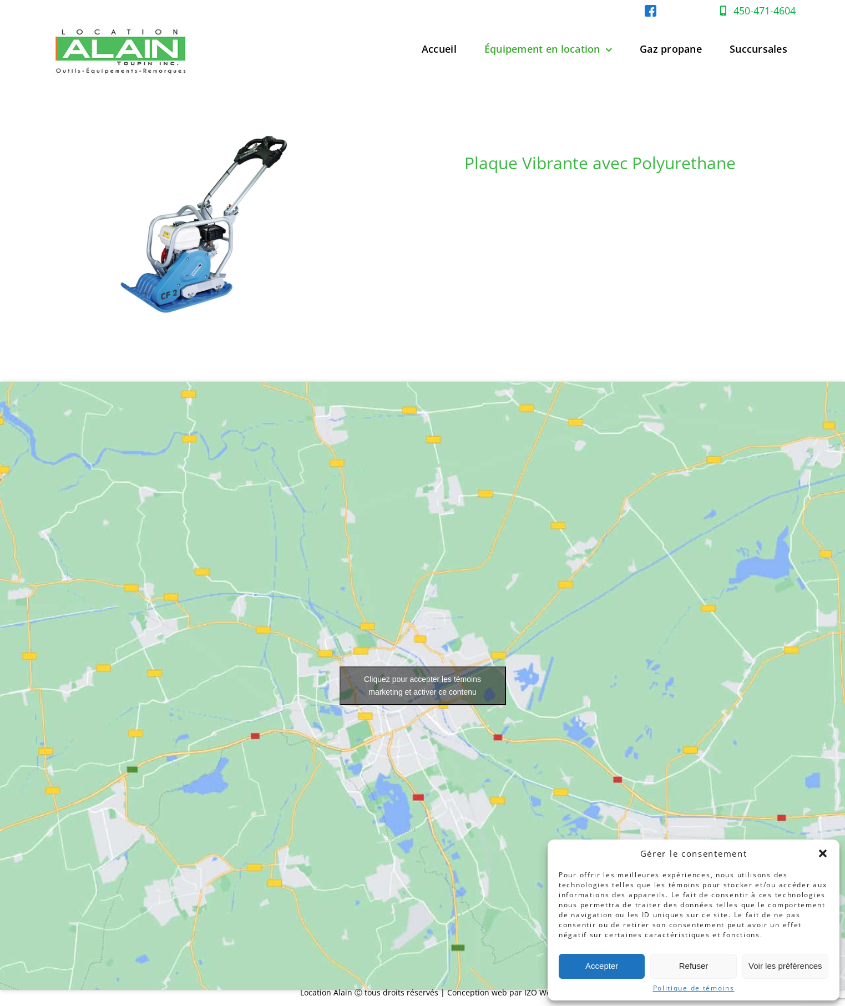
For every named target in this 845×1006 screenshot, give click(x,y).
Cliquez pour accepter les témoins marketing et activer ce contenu (422, 685)
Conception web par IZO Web (501, 992)
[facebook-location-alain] (650, 9)
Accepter (601, 965)
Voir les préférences (785, 965)
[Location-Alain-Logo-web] (121, 24)
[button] (822, 853)
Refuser (694, 965)
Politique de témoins (694, 988)
